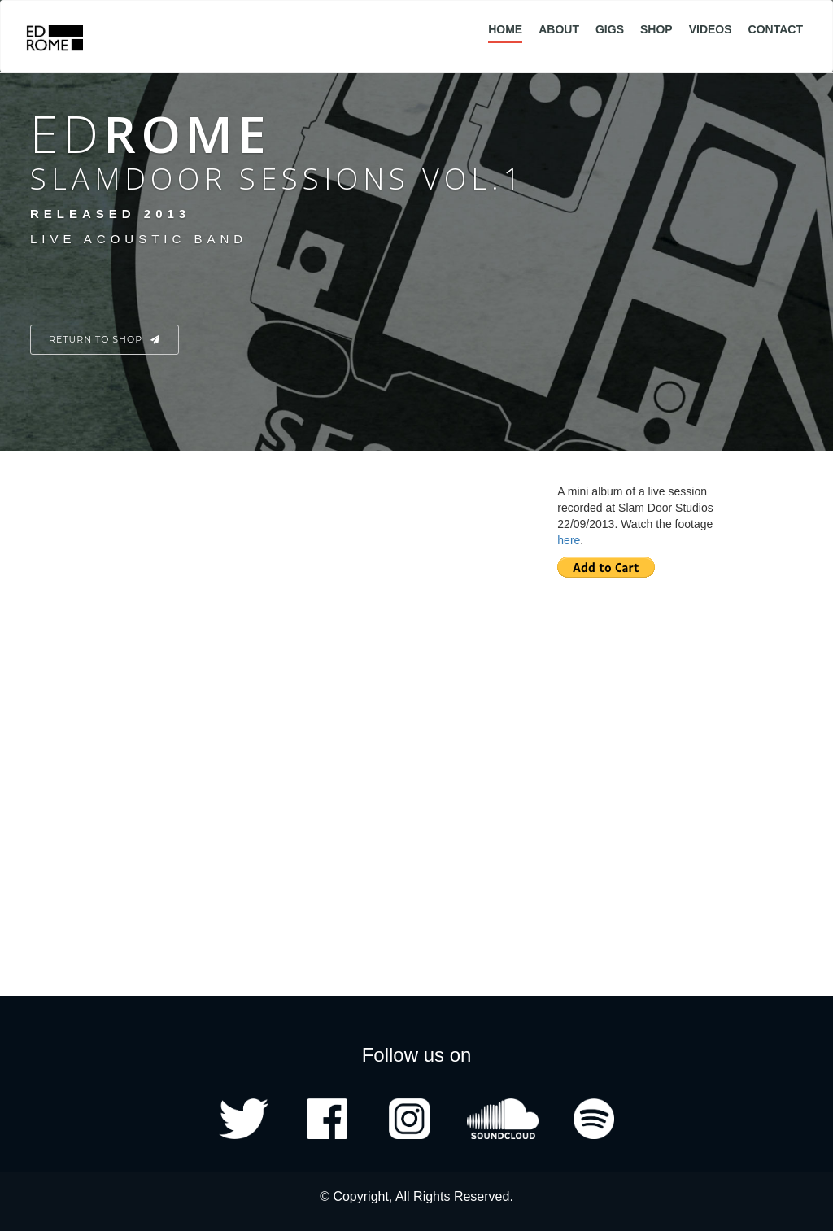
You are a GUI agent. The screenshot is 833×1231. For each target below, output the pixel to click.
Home (505, 29)
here (568, 540)
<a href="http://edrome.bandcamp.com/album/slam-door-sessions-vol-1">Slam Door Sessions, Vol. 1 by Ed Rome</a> (245, 686)
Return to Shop (104, 339)
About (559, 29)
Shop (656, 29)
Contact (775, 29)
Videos (710, 29)
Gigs (609, 29)
